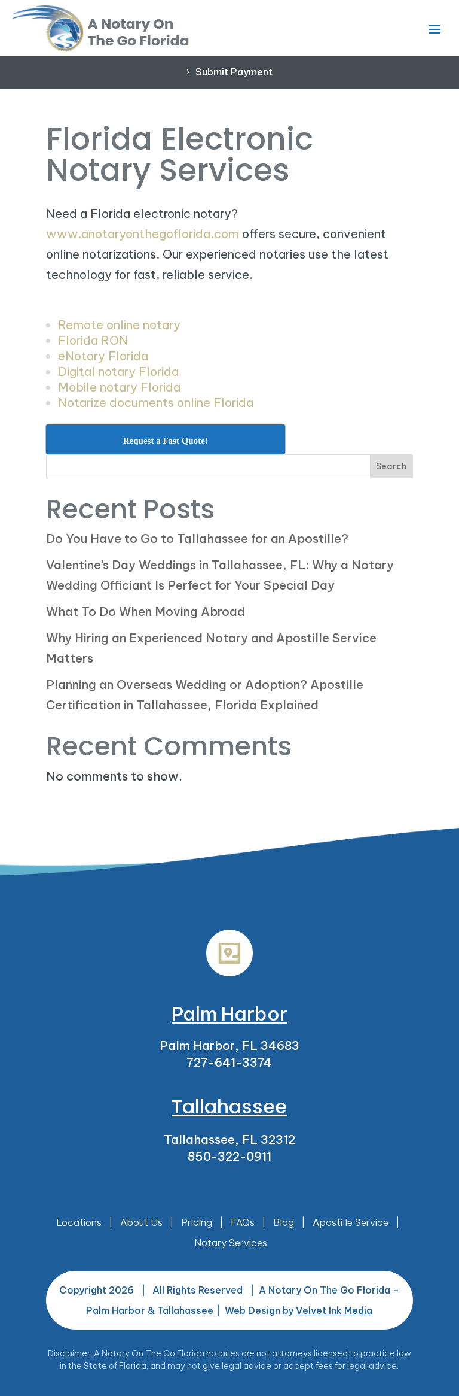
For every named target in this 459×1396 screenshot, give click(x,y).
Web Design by (298, 1310)
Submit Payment (234, 72)
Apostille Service (350, 1222)
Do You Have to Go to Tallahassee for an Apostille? (197, 538)
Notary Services (230, 1243)
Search (391, 466)
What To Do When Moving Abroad (145, 611)
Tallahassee (229, 1106)
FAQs (243, 1222)
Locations (79, 1222)
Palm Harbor (229, 1013)
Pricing (196, 1222)
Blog (283, 1222)
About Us (141, 1222)
